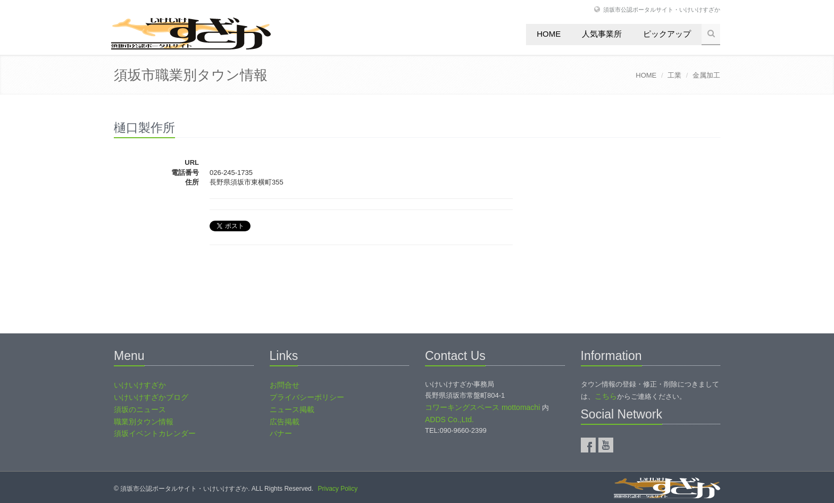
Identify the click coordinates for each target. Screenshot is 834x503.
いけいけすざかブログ (151, 397)
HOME (646, 75)
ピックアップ (667, 33)
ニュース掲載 (292, 409)
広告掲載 (284, 421)
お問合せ (284, 385)
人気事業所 (602, 33)
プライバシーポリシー (307, 397)
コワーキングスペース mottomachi (482, 407)
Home (549, 33)
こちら (606, 396)
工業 (674, 75)
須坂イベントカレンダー (155, 433)
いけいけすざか (140, 385)
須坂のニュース (140, 409)
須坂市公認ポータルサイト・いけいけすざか (661, 9)
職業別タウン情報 (143, 421)
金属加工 (706, 75)
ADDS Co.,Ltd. (449, 419)
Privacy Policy (337, 488)
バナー (281, 433)
